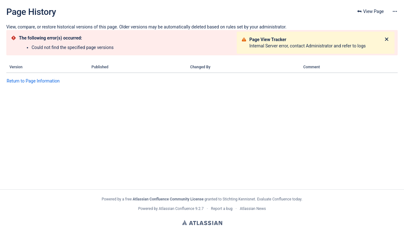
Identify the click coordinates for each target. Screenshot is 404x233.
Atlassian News (253, 208)
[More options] (395, 11)
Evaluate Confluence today (279, 199)
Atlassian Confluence (176, 208)
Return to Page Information (33, 80)
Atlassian (202, 222)
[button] (394, 11)
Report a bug (221, 208)
